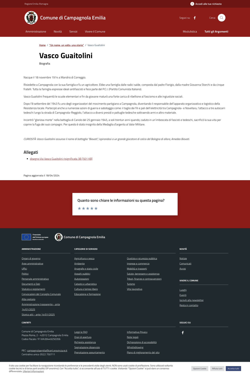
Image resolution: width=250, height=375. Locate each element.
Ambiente (79, 263)
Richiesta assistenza (85, 342)
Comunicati (185, 263)
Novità (58, 31)
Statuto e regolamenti (33, 289)
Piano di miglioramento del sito (143, 352)
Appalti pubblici (82, 274)
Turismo (131, 284)
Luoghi (183, 290)
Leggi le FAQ (81, 332)
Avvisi (183, 268)
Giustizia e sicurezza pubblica (142, 258)
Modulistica (190, 31)
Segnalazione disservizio (87, 347)
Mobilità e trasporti (137, 268)
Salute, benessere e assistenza (143, 274)
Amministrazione (36, 31)
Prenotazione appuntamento (89, 352)
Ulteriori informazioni (33, 371)
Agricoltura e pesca (84, 258)
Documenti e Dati (31, 284)
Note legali (132, 337)
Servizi (73, 31)
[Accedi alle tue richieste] (206, 4)
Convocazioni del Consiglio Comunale (41, 294)
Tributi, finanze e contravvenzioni (144, 279)
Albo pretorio (28, 299)
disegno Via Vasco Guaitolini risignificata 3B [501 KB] (61, 159)
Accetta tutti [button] (233, 368)
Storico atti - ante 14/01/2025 (38, 314)
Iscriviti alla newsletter (192, 300)
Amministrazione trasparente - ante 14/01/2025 (41, 306)
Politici (25, 274)
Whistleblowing (135, 347)
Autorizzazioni (81, 279)
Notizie (183, 258)
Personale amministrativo (35, 279)
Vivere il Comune (95, 31)
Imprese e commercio (138, 263)
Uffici (24, 268)
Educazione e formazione (87, 294)
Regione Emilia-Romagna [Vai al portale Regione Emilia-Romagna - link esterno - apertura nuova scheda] (36, 3)
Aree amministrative (32, 263)
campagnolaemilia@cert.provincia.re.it (47, 350)
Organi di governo (31, 258)
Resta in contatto (189, 305)
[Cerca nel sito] (221, 18)
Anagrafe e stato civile (86, 268)
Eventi (183, 295)
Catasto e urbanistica (85, 284)
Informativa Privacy (137, 332)
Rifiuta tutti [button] (217, 368)
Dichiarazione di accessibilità (142, 342)
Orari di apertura (82, 337)
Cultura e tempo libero (86, 289)
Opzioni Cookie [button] (199, 368)
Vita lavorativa (134, 289)
